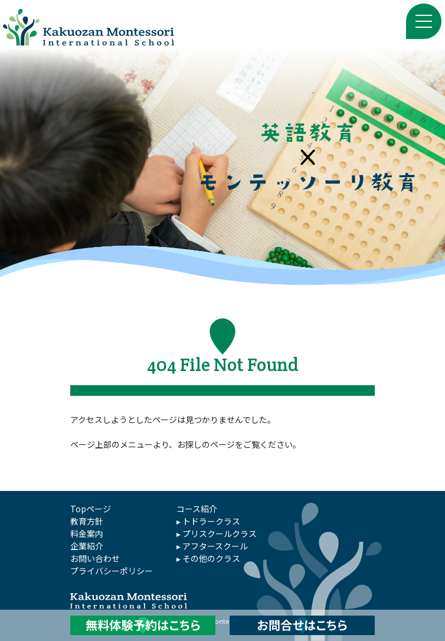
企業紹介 (86, 546)
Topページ (90, 509)
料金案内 (86, 533)
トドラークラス (211, 521)
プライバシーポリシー (111, 571)
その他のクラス (211, 558)
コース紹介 (196, 509)
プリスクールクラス (219, 533)
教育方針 (86, 521)
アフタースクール (215, 546)
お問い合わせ (95, 558)
